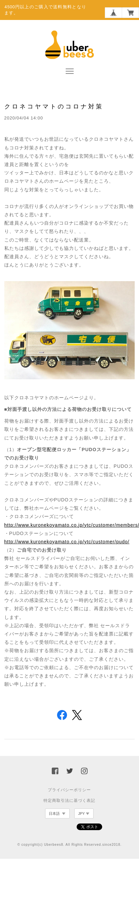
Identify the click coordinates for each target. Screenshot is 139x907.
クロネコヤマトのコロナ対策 (54, 106)
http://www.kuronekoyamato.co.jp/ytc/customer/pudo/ (67, 541)
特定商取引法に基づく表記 (69, 800)
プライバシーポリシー (69, 790)
